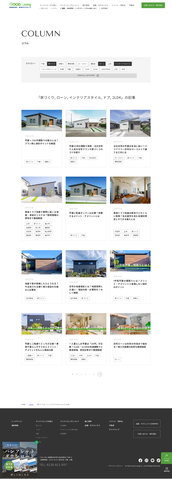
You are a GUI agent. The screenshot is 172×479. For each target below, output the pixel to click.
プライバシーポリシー (115, 466)
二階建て (78, 69)
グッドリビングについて (69, 5)
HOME (23, 405)
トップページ (17, 421)
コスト (38, 430)
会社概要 (63, 426)
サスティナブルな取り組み (69, 430)
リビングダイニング (49, 69)
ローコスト (82, 64)
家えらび (39, 426)
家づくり (51, 64)
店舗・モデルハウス (100, 5)
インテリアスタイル (122, 64)
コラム (31, 405)
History (38, 442)
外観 (69, 69)
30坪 (123, 69)
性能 (37, 434)
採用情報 (63, 434)
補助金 (93, 64)
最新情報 (15, 425)
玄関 (62, 69)
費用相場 (71, 64)
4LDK (95, 69)
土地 (109, 64)
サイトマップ (114, 429)
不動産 (131, 5)
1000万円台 (105, 69)
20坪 (116, 69)
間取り (61, 64)
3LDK (87, 69)
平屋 (43, 64)
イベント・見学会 (118, 5)
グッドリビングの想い (48, 5)
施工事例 (86, 5)
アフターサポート (42, 438)
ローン (101, 64)
